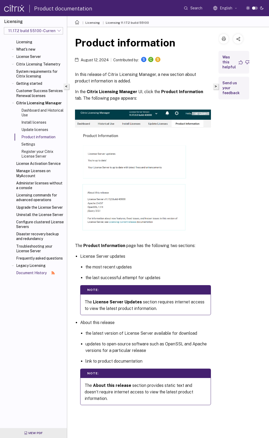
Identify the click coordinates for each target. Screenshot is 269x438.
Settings (28, 144)
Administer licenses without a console (39, 185)
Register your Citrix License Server (37, 153)
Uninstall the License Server (39, 215)
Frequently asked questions (39, 258)
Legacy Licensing (31, 265)
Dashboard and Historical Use (42, 112)
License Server (28, 57)
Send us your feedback (231, 88)
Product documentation (63, 8)
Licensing (24, 42)
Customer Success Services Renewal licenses (39, 93)
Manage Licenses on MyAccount (33, 173)
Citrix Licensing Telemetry (38, 64)
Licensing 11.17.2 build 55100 (127, 23)
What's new (25, 49)
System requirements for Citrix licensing (37, 73)
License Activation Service (38, 163)
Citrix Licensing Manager (39, 103)
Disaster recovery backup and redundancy (37, 236)
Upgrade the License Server (39, 207)
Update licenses (34, 130)
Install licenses (33, 122)
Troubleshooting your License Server (34, 248)
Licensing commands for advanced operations (36, 197)
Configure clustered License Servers (40, 224)
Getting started (29, 83)
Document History (35, 273)
